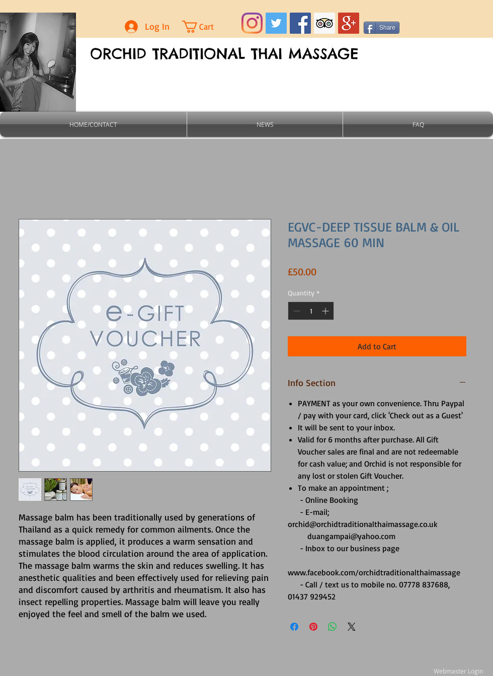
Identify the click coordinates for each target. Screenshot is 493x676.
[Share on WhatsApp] (332, 627)
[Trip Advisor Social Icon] (324, 23)
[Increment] (326, 311)
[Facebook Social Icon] (300, 23)
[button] (206, 27)
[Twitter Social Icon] (276, 23)
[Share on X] (352, 627)
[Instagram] (252, 23)
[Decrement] (295, 311)
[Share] (381, 28)
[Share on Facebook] (294, 627)
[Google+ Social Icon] (348, 23)
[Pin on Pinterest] (313, 627)
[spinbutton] (311, 311)
